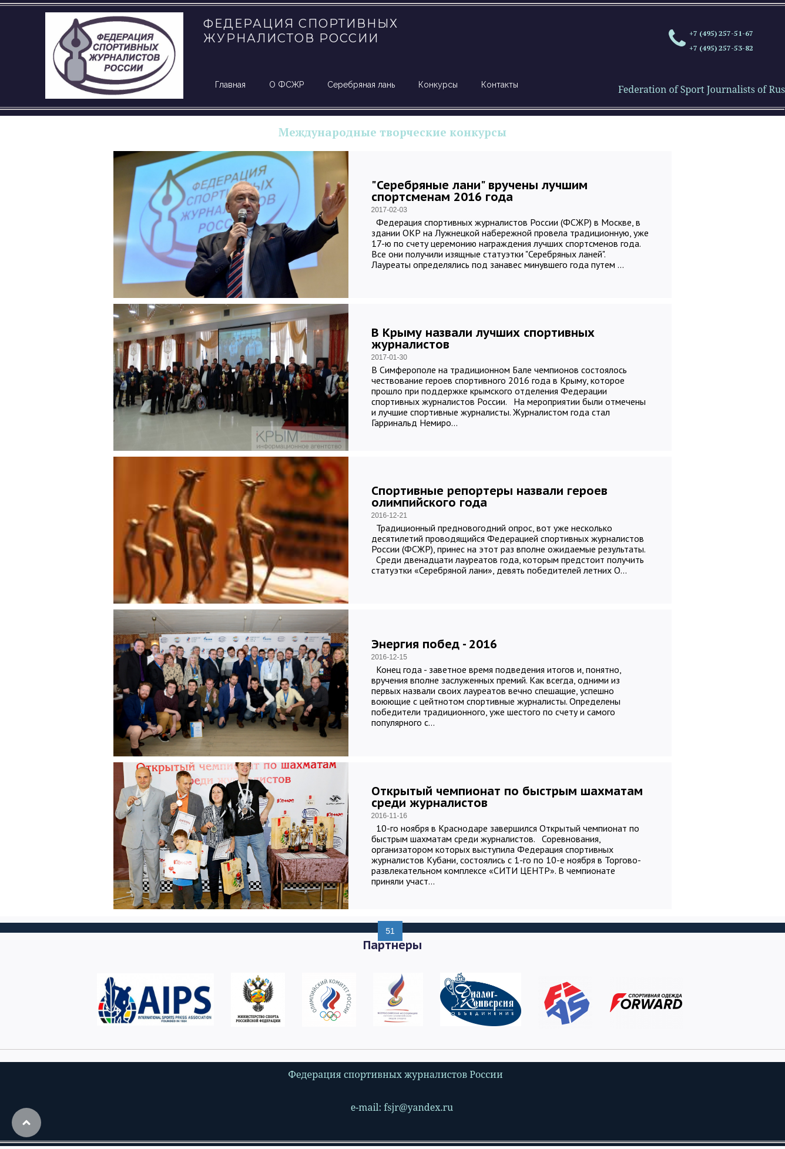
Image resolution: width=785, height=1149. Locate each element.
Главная (230, 84)
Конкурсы (438, 84)
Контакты (499, 84)
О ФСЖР (286, 84)
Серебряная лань (361, 84)
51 (390, 931)
